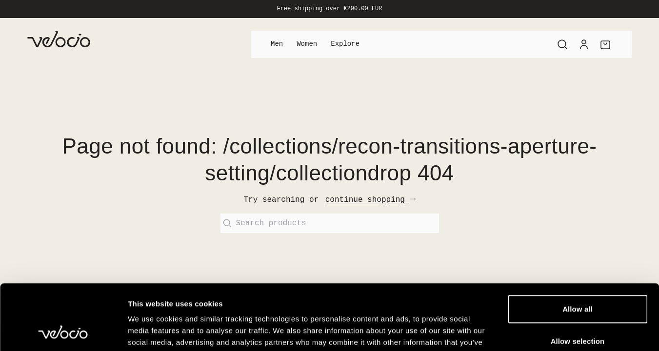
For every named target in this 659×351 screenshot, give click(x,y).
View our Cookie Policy (427, 292)
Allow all (577, 247)
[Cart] (605, 44)
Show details (512, 332)
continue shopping (370, 200)
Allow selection (578, 279)
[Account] (584, 44)
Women (307, 44)
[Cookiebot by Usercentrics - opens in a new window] (63, 332)
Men (277, 44)
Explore (345, 44)
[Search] (562, 44)
